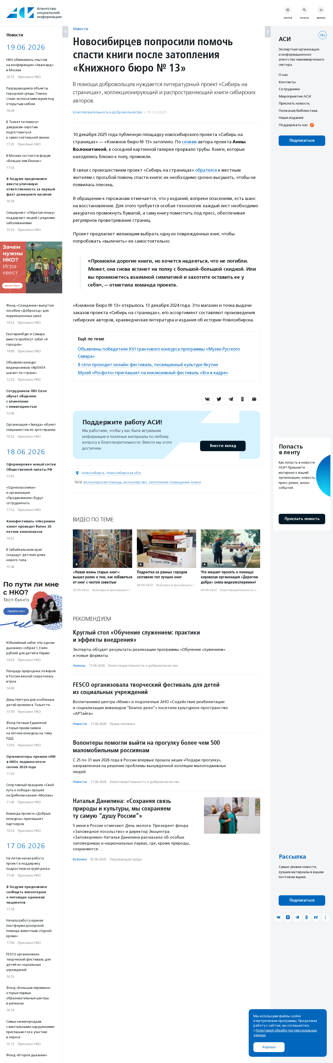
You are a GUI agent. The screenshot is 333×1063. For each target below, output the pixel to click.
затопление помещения (169, 481)
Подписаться (302, 140)
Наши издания (291, 117)
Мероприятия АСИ (295, 96)
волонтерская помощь (103, 481)
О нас (283, 75)
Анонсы (79, 665)
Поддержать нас (293, 125)
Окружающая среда (126, 858)
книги (196, 481)
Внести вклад (223, 445)
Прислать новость (294, 103)
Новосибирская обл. (124, 472)
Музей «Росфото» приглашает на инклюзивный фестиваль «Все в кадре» (155, 372)
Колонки (80, 858)
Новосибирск (93, 472)
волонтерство (135, 481)
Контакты (287, 82)
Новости (80, 29)
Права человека (122, 723)
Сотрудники (289, 89)
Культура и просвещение (111, 589)
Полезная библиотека (298, 110)
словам (189, 141)
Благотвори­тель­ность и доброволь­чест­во (107, 112)
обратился (206, 170)
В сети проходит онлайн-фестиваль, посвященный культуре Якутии (149, 364)
